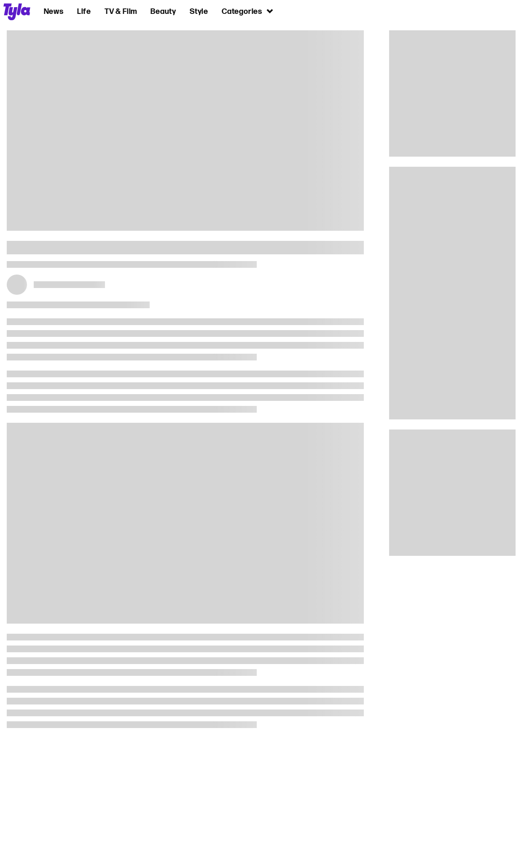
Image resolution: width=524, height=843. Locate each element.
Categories (248, 11)
